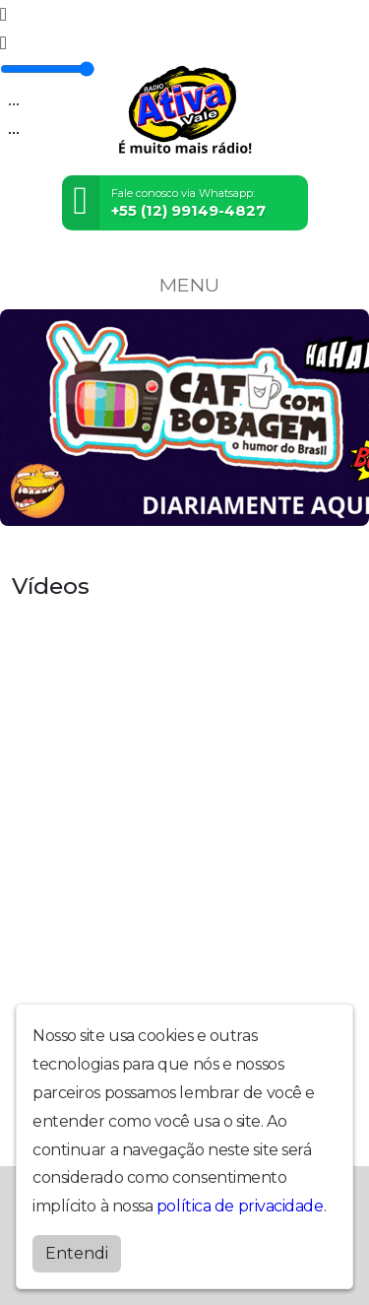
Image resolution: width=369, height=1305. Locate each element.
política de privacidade (240, 1206)
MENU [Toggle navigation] (185, 284)
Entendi (76, 1253)
